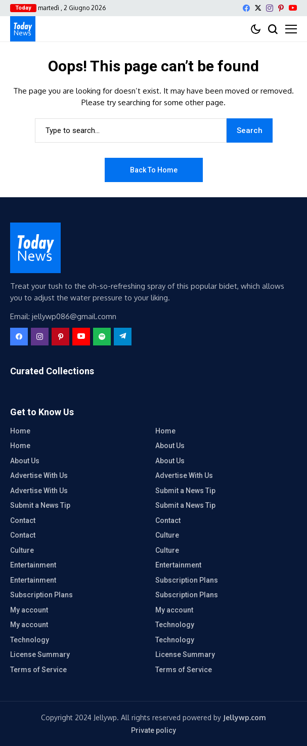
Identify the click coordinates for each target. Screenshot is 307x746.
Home (20, 431)
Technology (174, 625)
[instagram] (269, 8)
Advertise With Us (39, 475)
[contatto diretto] (22, 28)
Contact (22, 520)
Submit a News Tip (185, 491)
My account (29, 610)
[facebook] (246, 8)
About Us (170, 446)
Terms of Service (38, 670)
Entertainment (33, 565)
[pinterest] (281, 8)
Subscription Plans (186, 580)
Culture (167, 535)
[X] (258, 8)
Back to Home (154, 170)
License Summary (40, 654)
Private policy (153, 730)
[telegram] (122, 336)
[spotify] (102, 336)
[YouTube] (293, 8)
